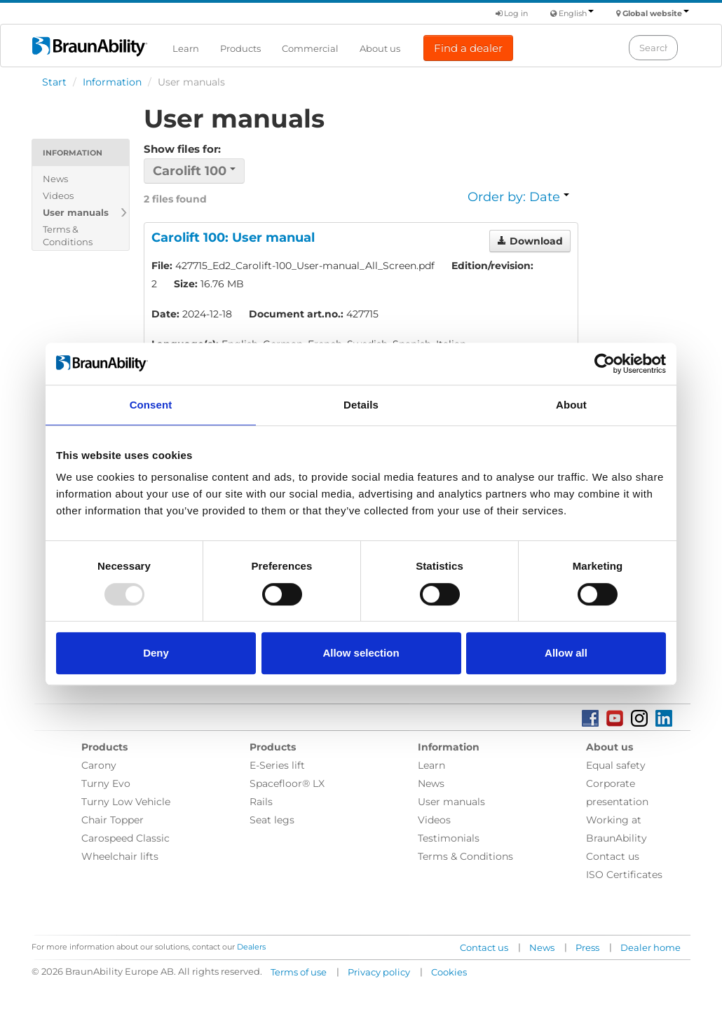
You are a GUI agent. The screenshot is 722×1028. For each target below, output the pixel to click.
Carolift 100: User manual (233, 237)
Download (530, 241)
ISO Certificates (624, 874)
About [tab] (571, 405)
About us (380, 48)
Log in (512, 13)
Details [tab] (361, 405)
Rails (261, 801)
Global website (655, 13)
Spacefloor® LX (287, 783)
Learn (185, 48)
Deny (156, 653)
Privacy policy (379, 972)
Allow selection (360, 653)
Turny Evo (105, 783)
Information (112, 82)
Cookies (449, 972)
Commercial (310, 48)
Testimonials (448, 838)
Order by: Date (518, 197)
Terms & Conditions (68, 235)
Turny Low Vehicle (125, 801)
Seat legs (272, 819)
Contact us (612, 856)
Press (587, 947)
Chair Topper (112, 819)
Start (54, 82)
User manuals (76, 212)
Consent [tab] (151, 405)
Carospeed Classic (125, 838)
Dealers (251, 947)
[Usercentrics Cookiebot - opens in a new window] (604, 363)
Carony (98, 765)
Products (240, 48)
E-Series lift (277, 765)
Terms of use (299, 972)
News (55, 178)
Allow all (566, 653)
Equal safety (616, 765)
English (576, 13)
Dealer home (650, 947)
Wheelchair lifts (119, 856)
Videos (58, 195)
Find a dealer (468, 48)
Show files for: (182, 149)
